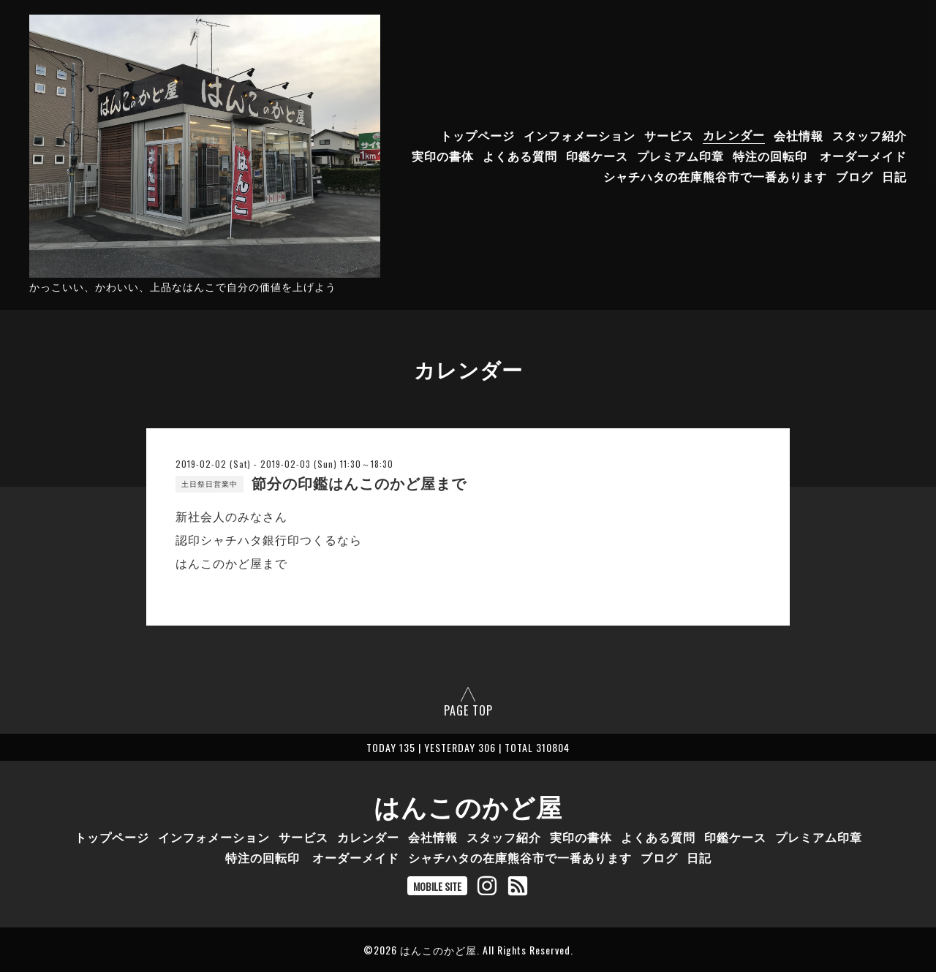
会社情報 (798, 134)
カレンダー (734, 134)
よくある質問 (520, 155)
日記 (894, 175)
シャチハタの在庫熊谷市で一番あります (715, 175)
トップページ (477, 134)
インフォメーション (579, 134)
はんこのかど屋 (468, 805)
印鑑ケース (597, 155)
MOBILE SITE (437, 886)
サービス (669, 134)
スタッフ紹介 (869, 134)
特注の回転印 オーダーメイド (820, 155)
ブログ (854, 175)
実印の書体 (443, 155)
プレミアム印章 (680, 155)
